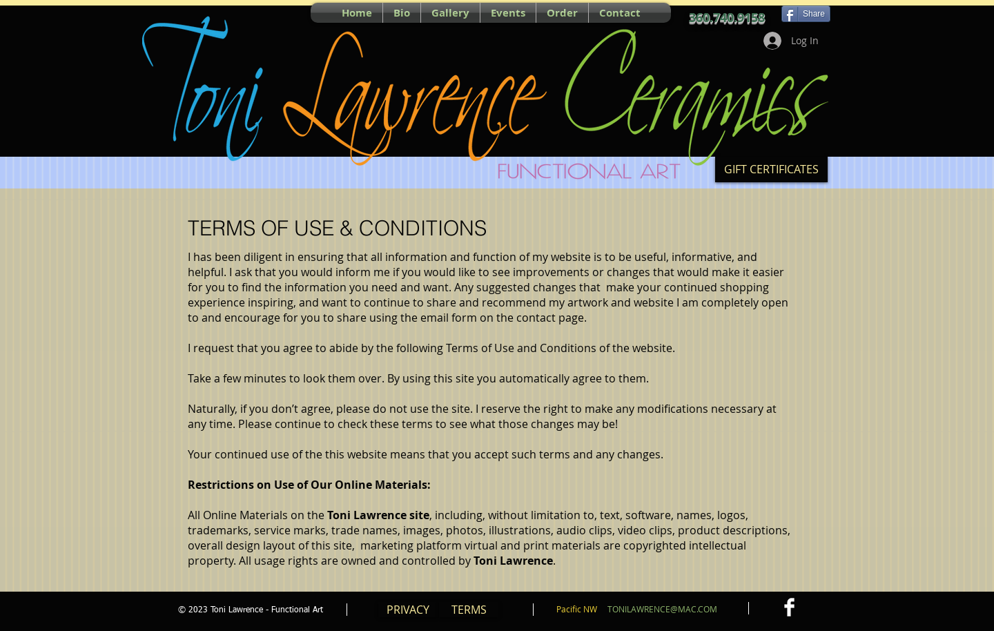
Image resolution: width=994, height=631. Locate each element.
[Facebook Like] (237, 12)
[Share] (805, 14)
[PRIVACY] (408, 609)
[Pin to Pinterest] (185, 12)
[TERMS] (468, 609)
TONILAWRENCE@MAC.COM (662, 608)
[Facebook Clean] (789, 607)
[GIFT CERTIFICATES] (771, 169)
